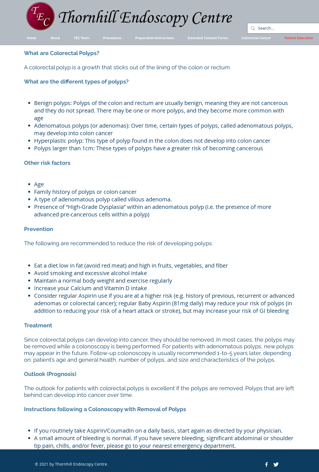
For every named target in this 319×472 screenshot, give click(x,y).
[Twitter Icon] (276, 464)
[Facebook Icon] (266, 464)
